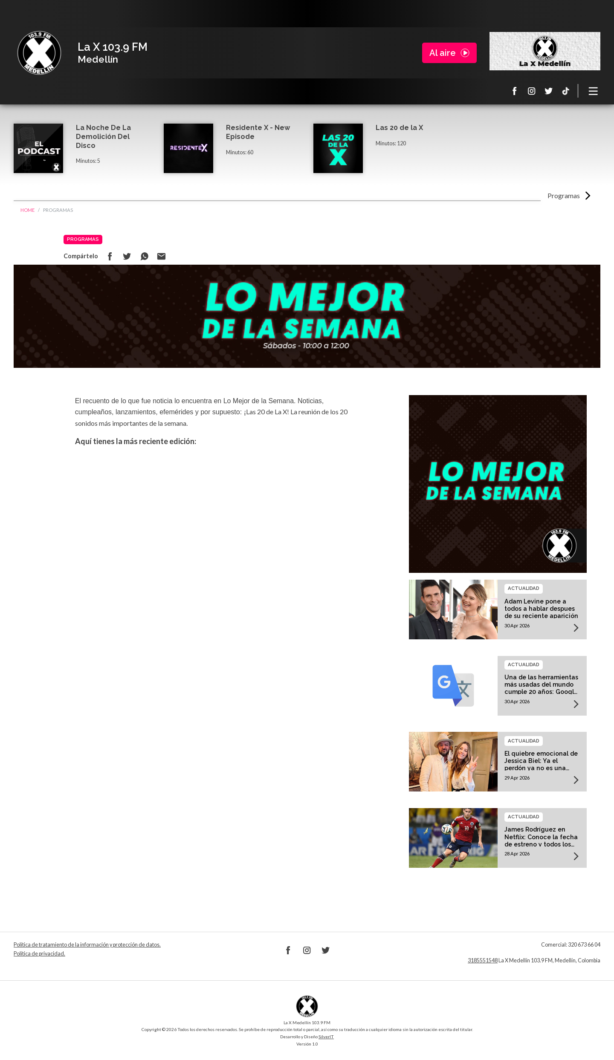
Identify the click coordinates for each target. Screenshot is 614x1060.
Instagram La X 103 (532, 91)
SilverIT (326, 1036)
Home (27, 210)
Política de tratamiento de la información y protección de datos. (87, 945)
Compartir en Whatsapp (144, 256)
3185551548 (483, 960)
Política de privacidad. (39, 953)
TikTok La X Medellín (566, 91)
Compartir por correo (161, 256)
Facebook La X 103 (515, 91)
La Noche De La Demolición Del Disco (103, 137)
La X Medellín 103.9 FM (39, 52)
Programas (563, 195)
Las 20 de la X (399, 128)
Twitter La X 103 (549, 91)
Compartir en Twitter (127, 256)
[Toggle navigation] (593, 91)
